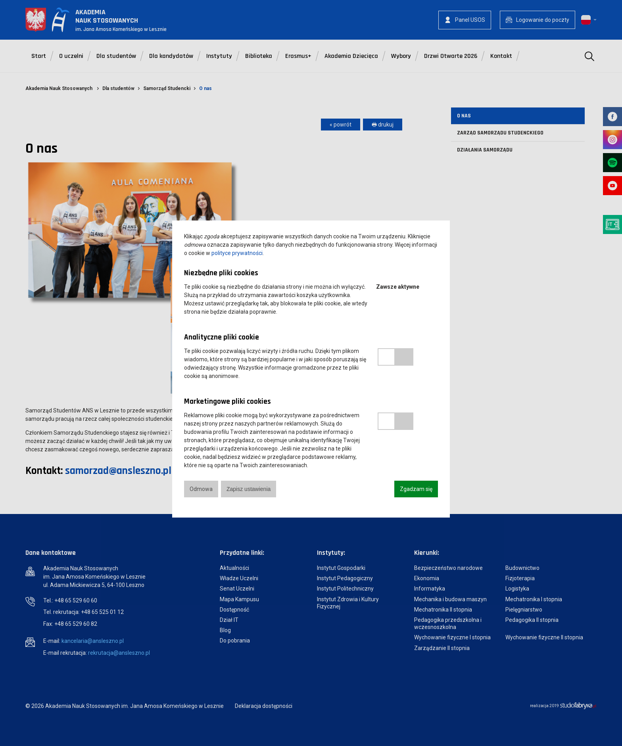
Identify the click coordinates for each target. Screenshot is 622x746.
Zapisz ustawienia (249, 489)
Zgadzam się (416, 489)
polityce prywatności (237, 253)
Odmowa (201, 489)
